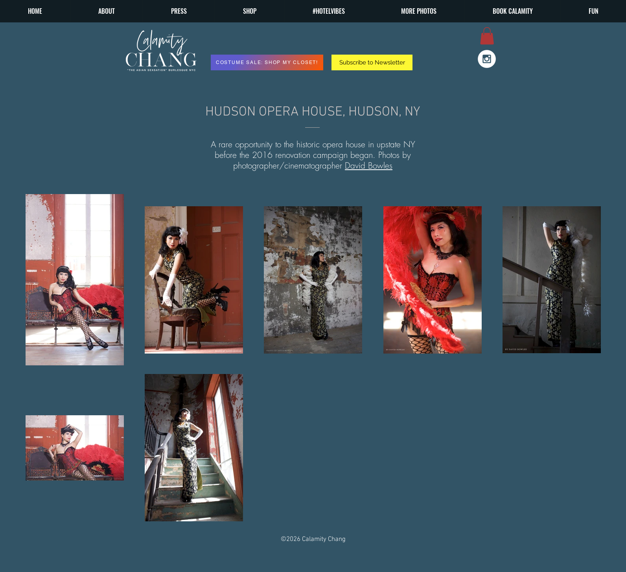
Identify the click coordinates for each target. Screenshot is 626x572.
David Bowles (368, 165)
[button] (418, 11)
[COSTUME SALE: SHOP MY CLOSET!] (267, 62)
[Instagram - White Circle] (487, 59)
